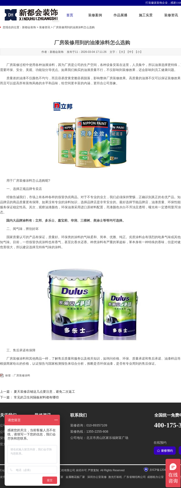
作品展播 (120, 15)
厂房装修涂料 (22, 375)
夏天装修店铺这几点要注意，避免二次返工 (44, 391)
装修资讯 (44, 27)
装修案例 (95, 15)
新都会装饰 (29, 27)
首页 (69, 15)
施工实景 (146, 15)
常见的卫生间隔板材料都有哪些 (36, 397)
